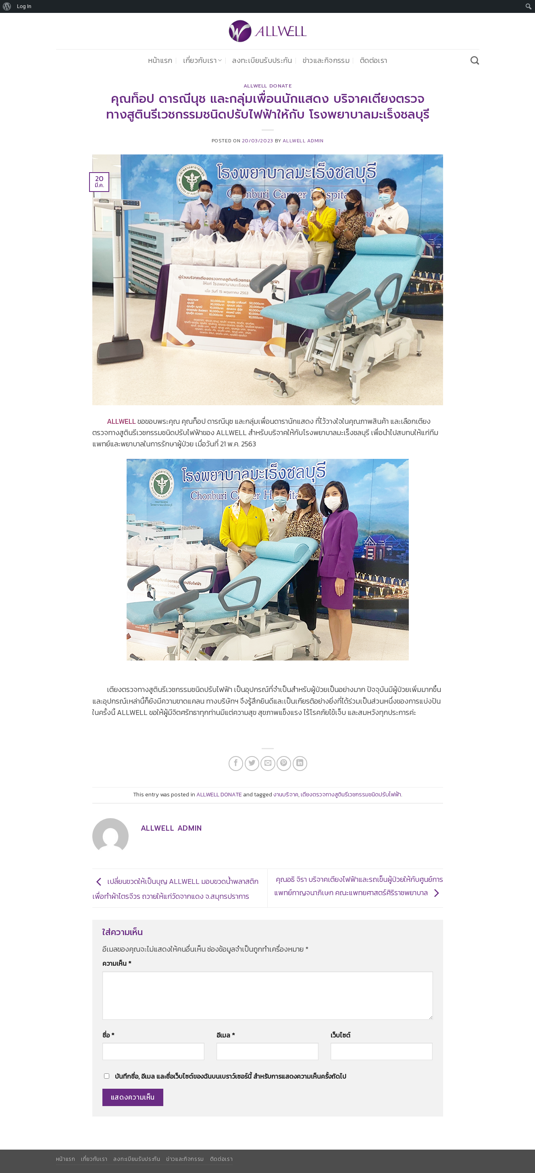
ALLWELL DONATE (268, 86)
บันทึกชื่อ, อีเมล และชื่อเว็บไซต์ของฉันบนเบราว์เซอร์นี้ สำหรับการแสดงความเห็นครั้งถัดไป (230, 1076)
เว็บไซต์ (340, 1035)
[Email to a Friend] (267, 763)
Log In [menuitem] (24, 6)
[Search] (474, 60)
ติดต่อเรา (373, 60)
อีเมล (225, 1035)
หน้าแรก (160, 60)
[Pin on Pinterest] (284, 763)
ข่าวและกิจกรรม (326, 60)
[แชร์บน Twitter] (252, 763)
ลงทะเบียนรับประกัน (262, 60)
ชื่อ (108, 1035)
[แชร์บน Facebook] (236, 763)
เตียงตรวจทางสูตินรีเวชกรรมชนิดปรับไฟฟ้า (351, 794)
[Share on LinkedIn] (300, 763)
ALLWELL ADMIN (303, 140)
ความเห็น (116, 963)
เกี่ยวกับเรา (202, 60)
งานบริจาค (285, 794)
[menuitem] (7, 6)
